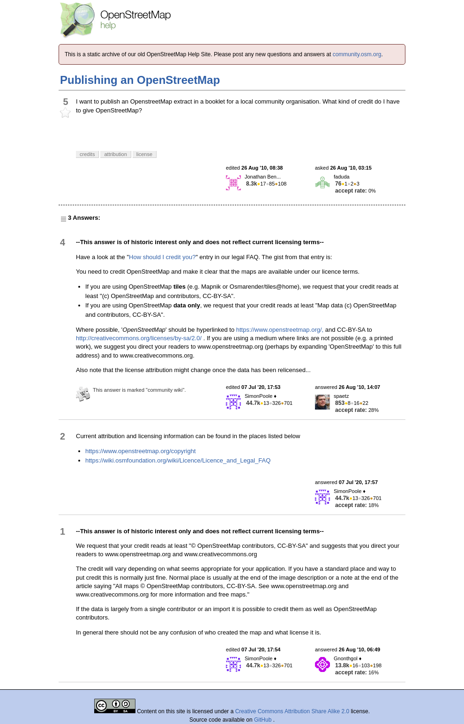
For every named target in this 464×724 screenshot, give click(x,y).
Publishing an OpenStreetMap (140, 80)
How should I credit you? (162, 257)
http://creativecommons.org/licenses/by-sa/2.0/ (139, 338)
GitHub (263, 720)
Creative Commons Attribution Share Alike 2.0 (292, 711)
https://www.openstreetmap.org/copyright (140, 451)
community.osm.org (357, 54)
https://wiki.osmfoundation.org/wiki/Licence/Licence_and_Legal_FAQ (177, 460)
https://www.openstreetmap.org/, (279, 329)
